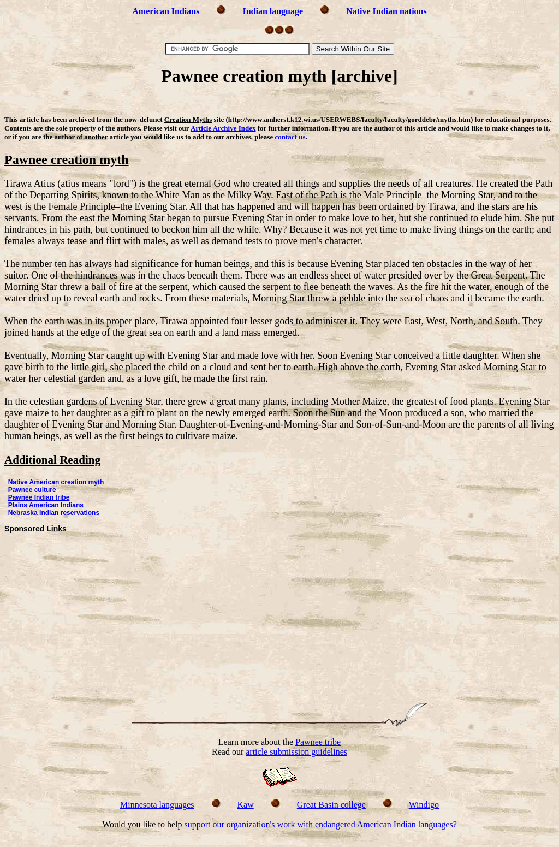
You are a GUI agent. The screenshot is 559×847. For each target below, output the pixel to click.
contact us (290, 137)
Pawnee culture (32, 490)
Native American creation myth (56, 482)
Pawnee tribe (318, 742)
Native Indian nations (386, 11)
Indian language (272, 11)
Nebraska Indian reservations (53, 513)
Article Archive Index (223, 128)
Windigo (424, 804)
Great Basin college (331, 804)
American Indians (165, 11)
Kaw (245, 804)
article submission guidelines (296, 751)
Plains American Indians (46, 505)
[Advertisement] (279, 102)
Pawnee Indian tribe (39, 497)
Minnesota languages (157, 804)
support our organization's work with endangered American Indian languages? (320, 824)
